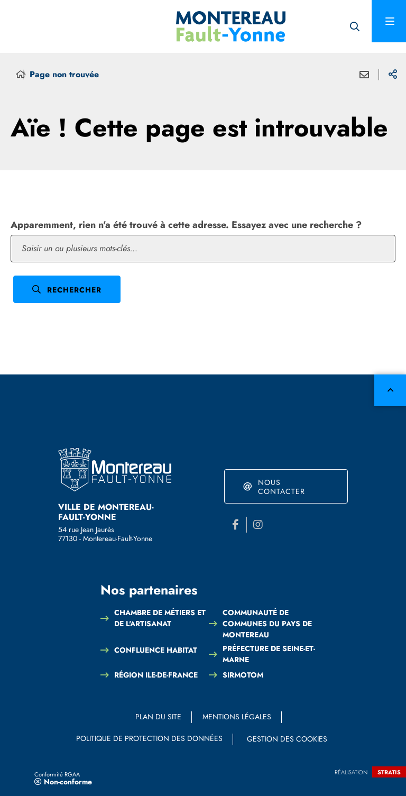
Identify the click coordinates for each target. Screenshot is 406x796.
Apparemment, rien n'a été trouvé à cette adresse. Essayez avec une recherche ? (186, 225)
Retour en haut (390, 390)
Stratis (389, 772)
